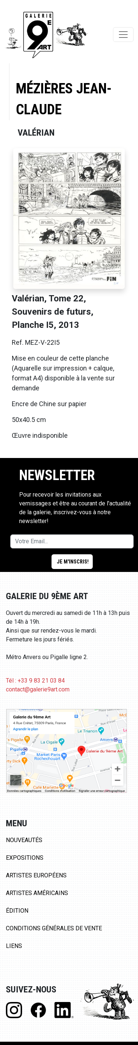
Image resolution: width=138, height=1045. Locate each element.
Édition (17, 910)
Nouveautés (24, 840)
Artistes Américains (37, 893)
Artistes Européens (36, 875)
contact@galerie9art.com (38, 689)
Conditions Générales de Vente (54, 928)
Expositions (24, 857)
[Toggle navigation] (123, 34)
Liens (14, 945)
